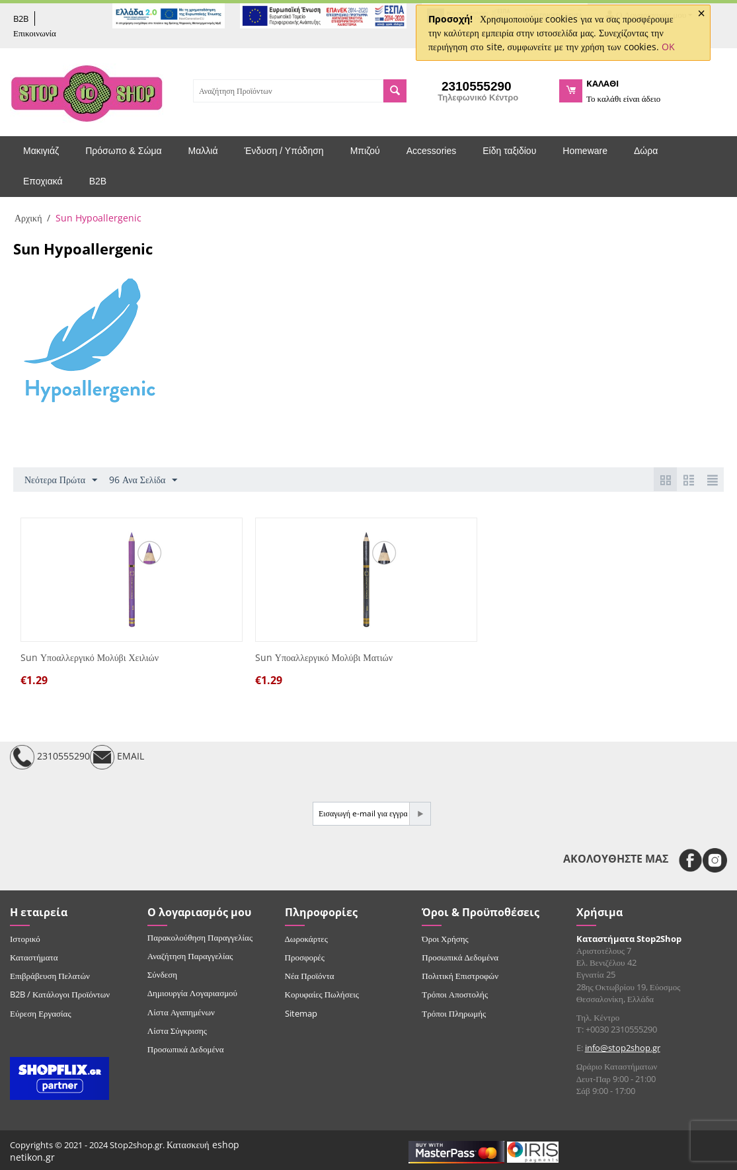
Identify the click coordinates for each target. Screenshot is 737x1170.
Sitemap (301, 1013)
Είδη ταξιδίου (509, 150)
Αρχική (28, 218)
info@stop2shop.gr (622, 1048)
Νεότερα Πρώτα (60, 480)
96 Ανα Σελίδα (143, 480)
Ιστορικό (25, 939)
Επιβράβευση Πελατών (50, 976)
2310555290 (50, 757)
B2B (20, 18)
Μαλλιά (203, 150)
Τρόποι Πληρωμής (454, 1013)
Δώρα (646, 150)
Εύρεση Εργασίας (40, 1013)
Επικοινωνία (34, 33)
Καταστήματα (34, 957)
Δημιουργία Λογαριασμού (192, 993)
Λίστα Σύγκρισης (177, 1030)
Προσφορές (305, 957)
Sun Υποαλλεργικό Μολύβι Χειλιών (89, 658)
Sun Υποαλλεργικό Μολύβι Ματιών (324, 658)
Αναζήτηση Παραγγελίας (190, 956)
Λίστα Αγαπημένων (181, 1012)
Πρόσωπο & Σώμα (123, 150)
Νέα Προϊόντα (309, 976)
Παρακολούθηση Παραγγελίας (199, 937)
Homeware (584, 150)
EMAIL (117, 757)
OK (668, 46)
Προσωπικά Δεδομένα (185, 1049)
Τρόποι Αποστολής (455, 994)
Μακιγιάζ (41, 150)
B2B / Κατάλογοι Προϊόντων (60, 994)
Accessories (431, 150)
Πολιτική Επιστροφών (460, 976)
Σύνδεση (162, 974)
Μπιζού (365, 150)
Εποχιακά (43, 181)
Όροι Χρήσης (445, 939)
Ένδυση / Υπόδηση (284, 150)
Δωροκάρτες (306, 939)
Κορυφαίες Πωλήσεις (322, 994)
